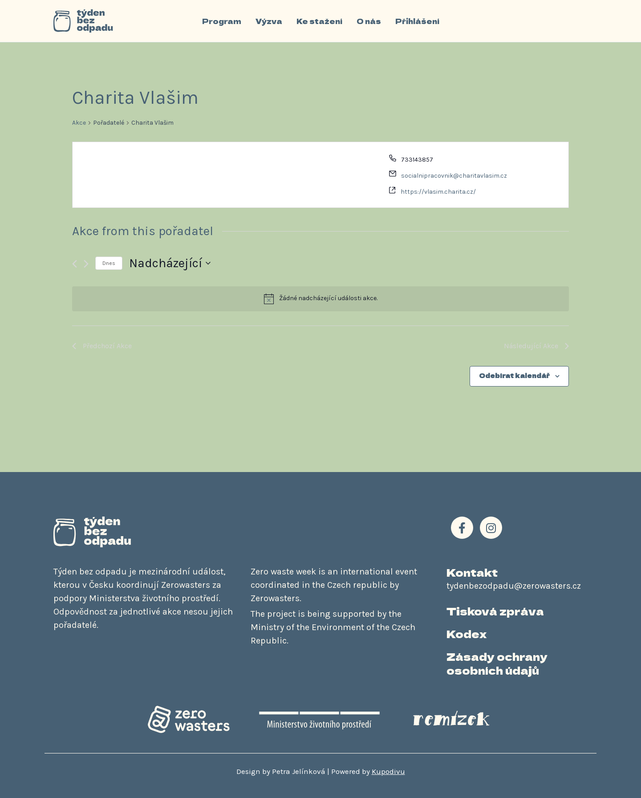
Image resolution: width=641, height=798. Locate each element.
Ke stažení (319, 21)
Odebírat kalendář (514, 375)
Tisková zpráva (495, 611)
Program (221, 21)
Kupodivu (388, 771)
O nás (369, 21)
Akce (79, 122)
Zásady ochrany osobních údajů (497, 663)
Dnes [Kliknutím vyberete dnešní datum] (108, 263)
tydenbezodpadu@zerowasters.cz (513, 586)
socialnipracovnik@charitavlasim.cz (454, 175)
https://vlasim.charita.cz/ (438, 191)
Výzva (269, 21)
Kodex (466, 633)
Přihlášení (417, 21)
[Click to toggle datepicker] (170, 263)
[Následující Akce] (86, 264)
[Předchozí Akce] (74, 264)
